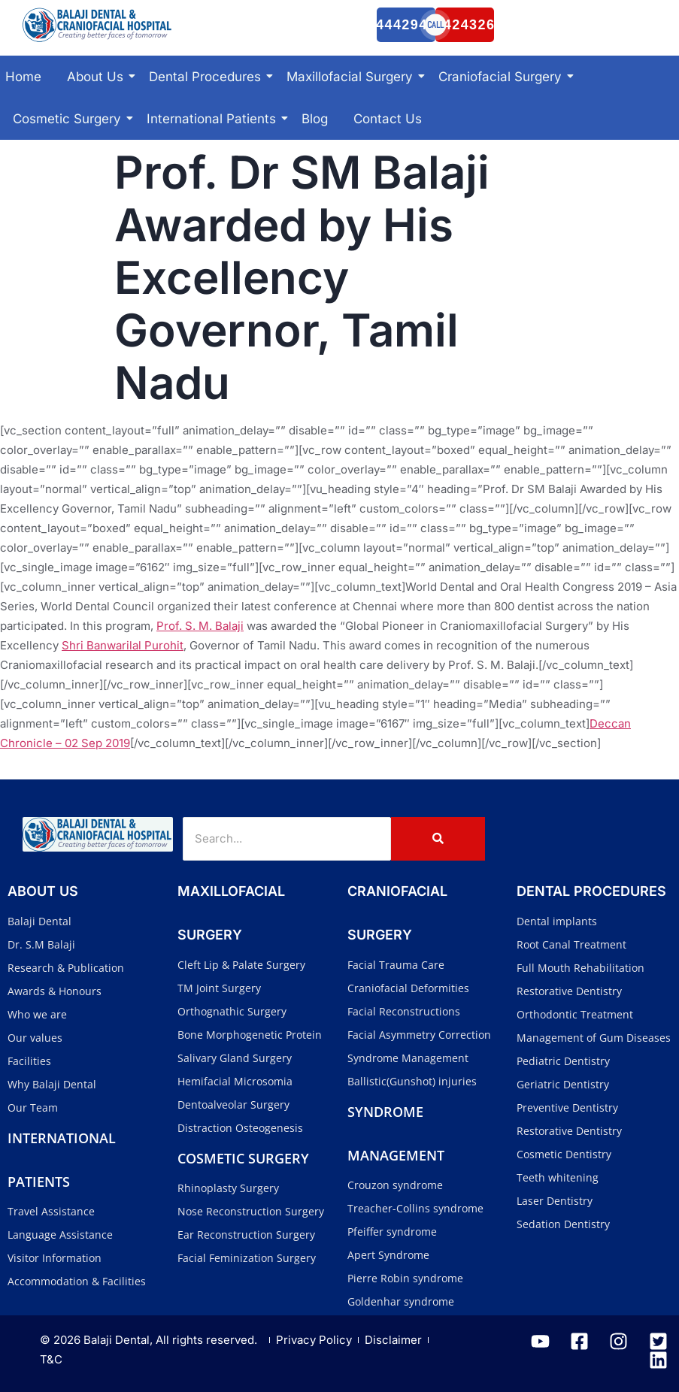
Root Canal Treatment (571, 944)
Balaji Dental (39, 921)
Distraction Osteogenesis (240, 1128)
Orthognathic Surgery (231, 1011)
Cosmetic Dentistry (564, 1154)
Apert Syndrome (388, 1255)
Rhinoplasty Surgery (228, 1188)
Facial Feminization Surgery (246, 1258)
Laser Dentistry (555, 1201)
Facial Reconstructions (403, 1011)
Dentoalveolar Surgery (233, 1104)
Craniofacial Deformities (408, 988)
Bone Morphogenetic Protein (249, 1034)
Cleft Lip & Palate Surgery (241, 965)
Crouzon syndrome (395, 1185)
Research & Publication (66, 968)
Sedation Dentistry (563, 1224)
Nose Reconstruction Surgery (250, 1211)
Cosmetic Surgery (69, 118)
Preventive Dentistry (567, 1107)
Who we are (37, 1014)
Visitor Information (55, 1258)
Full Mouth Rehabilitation (580, 968)
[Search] (287, 839)
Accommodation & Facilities (77, 1281)
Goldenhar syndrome (400, 1301)
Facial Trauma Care (395, 965)
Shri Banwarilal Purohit (122, 645)
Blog (315, 118)
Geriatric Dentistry (563, 1084)
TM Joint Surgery (219, 988)
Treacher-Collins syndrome (415, 1208)
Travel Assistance (51, 1211)
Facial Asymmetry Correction (419, 1034)
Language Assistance (60, 1234)
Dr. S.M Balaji (41, 944)
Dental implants (557, 921)
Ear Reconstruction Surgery (246, 1234)
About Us (98, 76)
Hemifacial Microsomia (235, 1081)
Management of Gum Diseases (594, 1037)
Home (23, 76)
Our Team (33, 1107)
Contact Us (387, 118)
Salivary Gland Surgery (234, 1058)
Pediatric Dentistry (563, 1061)
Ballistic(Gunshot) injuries (412, 1081)
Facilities (29, 1061)
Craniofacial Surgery (502, 76)
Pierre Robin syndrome (405, 1278)
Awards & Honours (55, 991)
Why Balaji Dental (52, 1084)
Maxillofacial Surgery (352, 76)
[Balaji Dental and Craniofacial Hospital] (98, 25)
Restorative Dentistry (569, 991)
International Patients (214, 118)
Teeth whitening (558, 1177)
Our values (35, 1037)
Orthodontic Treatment (575, 1014)
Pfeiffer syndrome (392, 1231)
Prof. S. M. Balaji (200, 626)
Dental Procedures (207, 76)
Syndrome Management (407, 1058)
